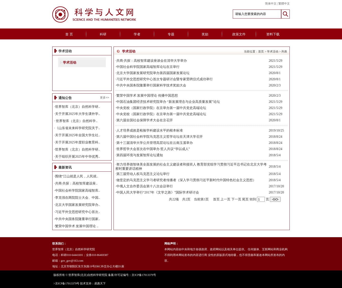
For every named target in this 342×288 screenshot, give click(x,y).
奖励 (205, 34)
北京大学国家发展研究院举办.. (77, 205)
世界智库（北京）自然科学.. (76, 121)
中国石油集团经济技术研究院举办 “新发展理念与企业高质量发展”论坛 (168, 102)
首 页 (69, 34)
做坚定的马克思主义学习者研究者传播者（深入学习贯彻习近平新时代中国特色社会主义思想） (186, 180)
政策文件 (239, 34)
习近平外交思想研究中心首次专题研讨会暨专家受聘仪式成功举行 (164, 79)
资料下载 (273, 34)
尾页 (245, 199)
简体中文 (270, 3)
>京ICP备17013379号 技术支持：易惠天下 (79, 283)
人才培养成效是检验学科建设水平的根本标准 (149, 130)
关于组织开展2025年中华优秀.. (77, 156)
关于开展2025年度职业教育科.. (77, 142)
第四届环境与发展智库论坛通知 (139, 155)
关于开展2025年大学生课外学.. (77, 114)
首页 (261, 51)
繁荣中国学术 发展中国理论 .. (76, 226)
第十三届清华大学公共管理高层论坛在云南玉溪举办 (154, 143)
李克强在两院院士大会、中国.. (77, 197)
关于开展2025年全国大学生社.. (77, 135)
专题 (171, 34)
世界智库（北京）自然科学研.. (77, 107)
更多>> (104, 97)
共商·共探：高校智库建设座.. (76, 183)
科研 (103, 34)
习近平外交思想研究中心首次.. (77, 212)
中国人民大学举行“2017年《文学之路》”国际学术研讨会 (157, 192)
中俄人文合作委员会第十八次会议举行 (144, 186)
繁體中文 (284, 3)
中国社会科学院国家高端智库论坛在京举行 (148, 67)
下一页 (236, 199)
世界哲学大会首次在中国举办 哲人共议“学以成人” (153, 149)
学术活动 (69, 62)
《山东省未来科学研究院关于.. (77, 128)
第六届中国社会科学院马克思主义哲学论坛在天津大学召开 (159, 136)
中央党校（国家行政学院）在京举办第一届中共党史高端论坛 (161, 108)
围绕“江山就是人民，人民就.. (76, 176)
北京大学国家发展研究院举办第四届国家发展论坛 (153, 73)
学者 (137, 34)
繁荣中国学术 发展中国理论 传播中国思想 (147, 95)
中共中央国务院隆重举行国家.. (77, 219)
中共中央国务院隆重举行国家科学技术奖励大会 (151, 85)
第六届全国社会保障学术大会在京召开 (144, 120)
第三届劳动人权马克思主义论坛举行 (143, 174)
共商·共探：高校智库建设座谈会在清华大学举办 (151, 60)
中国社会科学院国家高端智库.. (77, 190)
